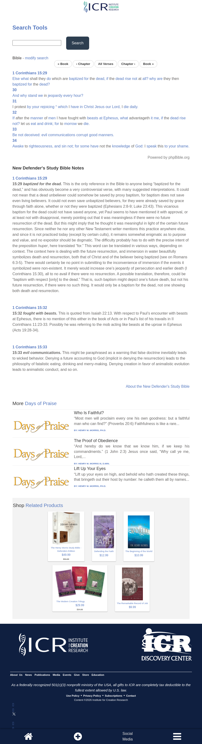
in (81, 107)
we (40, 96)
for (86, 79)
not (134, 79)
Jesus (100, 107)
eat (33, 124)
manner (36, 118)
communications (61, 135)
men (52, 118)
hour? (78, 96)
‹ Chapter (83, 64)
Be (14, 135)
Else (16, 79)
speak (152, 146)
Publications (42, 674)
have (75, 107)
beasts (92, 118)
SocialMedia (127, 736)
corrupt (82, 135)
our (108, 107)
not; (71, 146)
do (49, 79)
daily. (134, 107)
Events (67, 674)
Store (85, 674)
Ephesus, (111, 118)
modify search (36, 58)
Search (78, 43)
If (13, 118)
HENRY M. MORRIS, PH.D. (92, 430)
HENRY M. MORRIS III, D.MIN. (94, 463)
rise (128, 79)
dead (119, 79)
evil (44, 135)
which (63, 107)
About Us (16, 674)
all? (145, 79)
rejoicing (47, 107)
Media (56, 674)
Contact (131, 695)
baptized (76, 79)
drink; (48, 124)
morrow (70, 124)
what (25, 79)
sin (64, 146)
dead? (44, 84)
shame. (183, 146)
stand (32, 96)
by (29, 107)
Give (77, 674)
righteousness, (41, 146)
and (40, 124)
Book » (148, 64)
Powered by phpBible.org (169, 157)
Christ (89, 107)
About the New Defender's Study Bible (158, 386)
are (160, 79)
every (67, 96)
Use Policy (72, 695)
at (100, 118)
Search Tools (29, 27)
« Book (63, 64)
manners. (106, 135)
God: (139, 146)
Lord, (116, 107)
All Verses (105, 64)
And (15, 96)
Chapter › (128, 64)
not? (16, 124)
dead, (100, 79)
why (152, 79)
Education (97, 674)
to (166, 146)
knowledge (121, 146)
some (84, 146)
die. (87, 124)
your (35, 107)
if (107, 79)
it (152, 118)
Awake (18, 146)
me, (157, 118)
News (28, 674)
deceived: (32, 135)
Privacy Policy (92, 695)
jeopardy (55, 96)
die (126, 107)
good (93, 135)
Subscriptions (113, 695)
